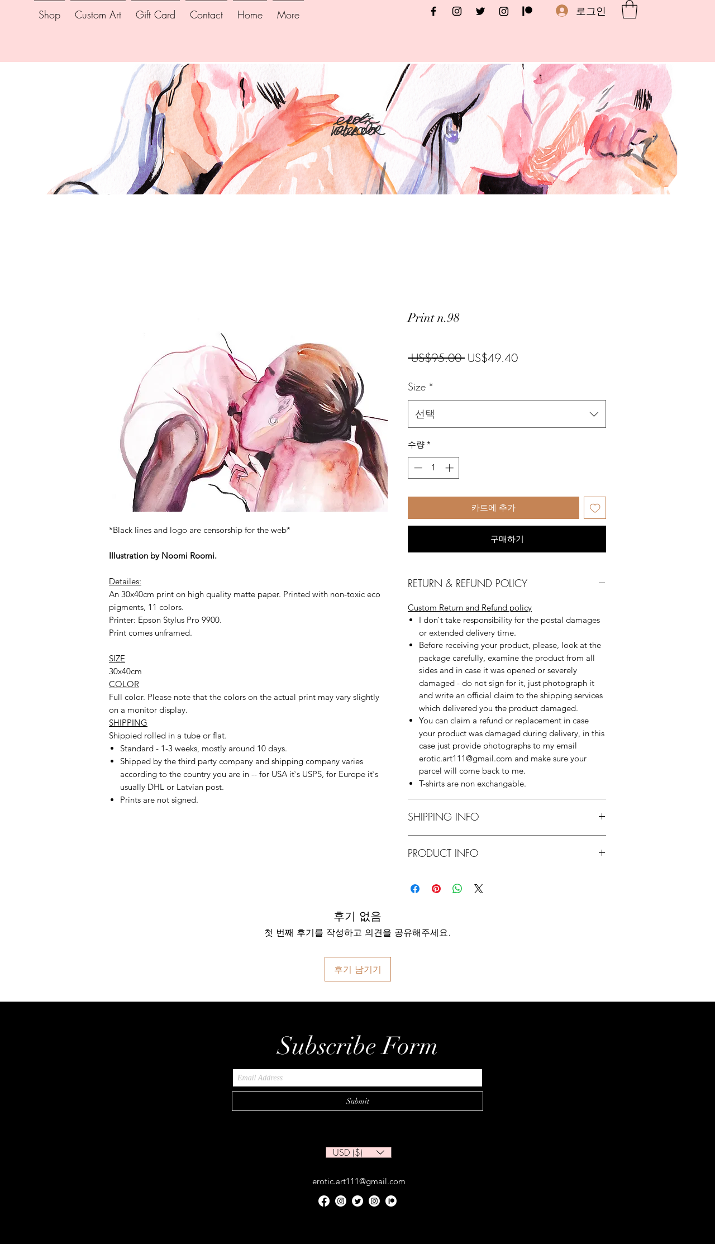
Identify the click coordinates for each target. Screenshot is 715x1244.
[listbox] (359, 1152)
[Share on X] (478, 888)
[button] (629, 9)
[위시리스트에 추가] (595, 508)
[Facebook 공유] (415, 888)
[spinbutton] (434, 467)
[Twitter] (480, 11)
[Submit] (357, 1101)
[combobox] (507, 414)
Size (421, 386)
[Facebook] (433, 11)
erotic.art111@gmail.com (359, 1181)
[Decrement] (417, 467)
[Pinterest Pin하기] (436, 888)
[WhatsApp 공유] (457, 888)
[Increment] (450, 467)
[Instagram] (457, 11)
